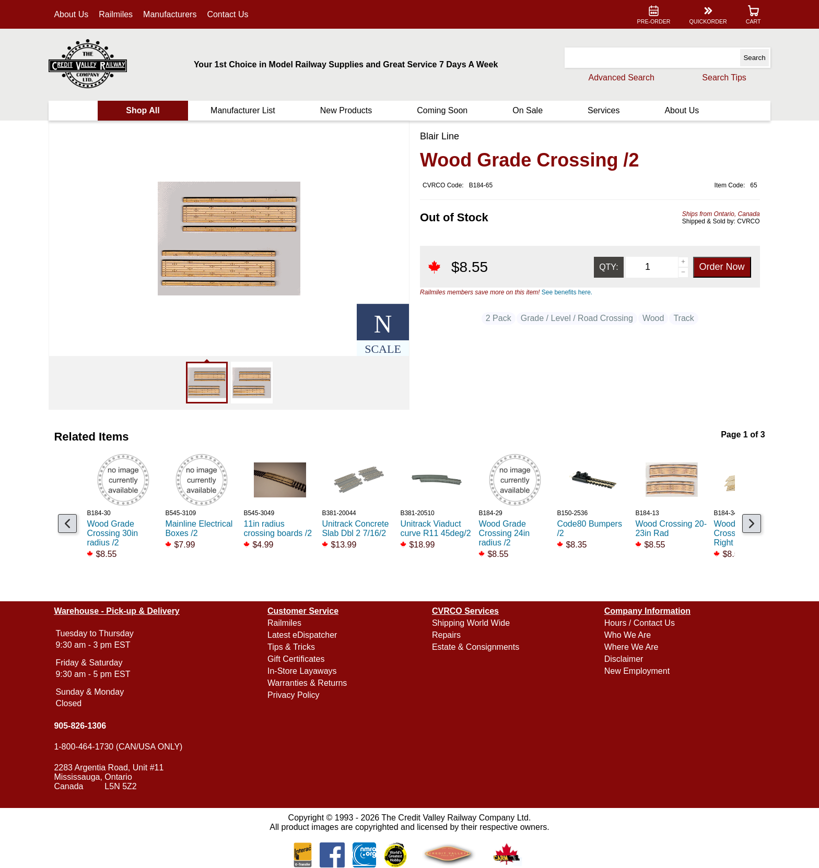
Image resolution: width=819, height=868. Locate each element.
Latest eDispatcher (302, 635)
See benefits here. (567, 292)
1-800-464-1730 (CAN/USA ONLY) (118, 746)
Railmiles (116, 14)
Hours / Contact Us (639, 623)
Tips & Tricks (291, 647)
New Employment (637, 671)
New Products (346, 110)
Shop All (142, 110)
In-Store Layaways (302, 671)
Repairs (446, 635)
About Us (71, 14)
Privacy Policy (293, 695)
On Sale (527, 110)
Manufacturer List (242, 110)
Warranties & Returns (307, 683)
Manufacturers (169, 14)
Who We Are (627, 635)
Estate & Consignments (475, 647)
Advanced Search (621, 77)
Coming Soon (442, 110)
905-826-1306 (80, 725)
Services (603, 110)
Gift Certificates (295, 659)
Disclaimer (624, 659)
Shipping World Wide (471, 623)
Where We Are (631, 647)
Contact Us (227, 14)
